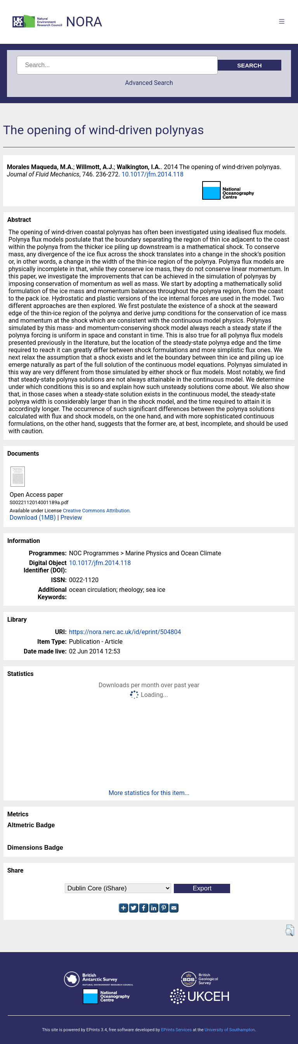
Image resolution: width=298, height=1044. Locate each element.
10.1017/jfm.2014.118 (152, 174)
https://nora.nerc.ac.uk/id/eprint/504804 (125, 632)
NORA (84, 22)
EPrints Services (176, 1029)
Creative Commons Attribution (96, 510)
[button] (289, 930)
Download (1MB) (33, 517)
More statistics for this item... (149, 793)
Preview (71, 517)
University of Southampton (229, 1029)
